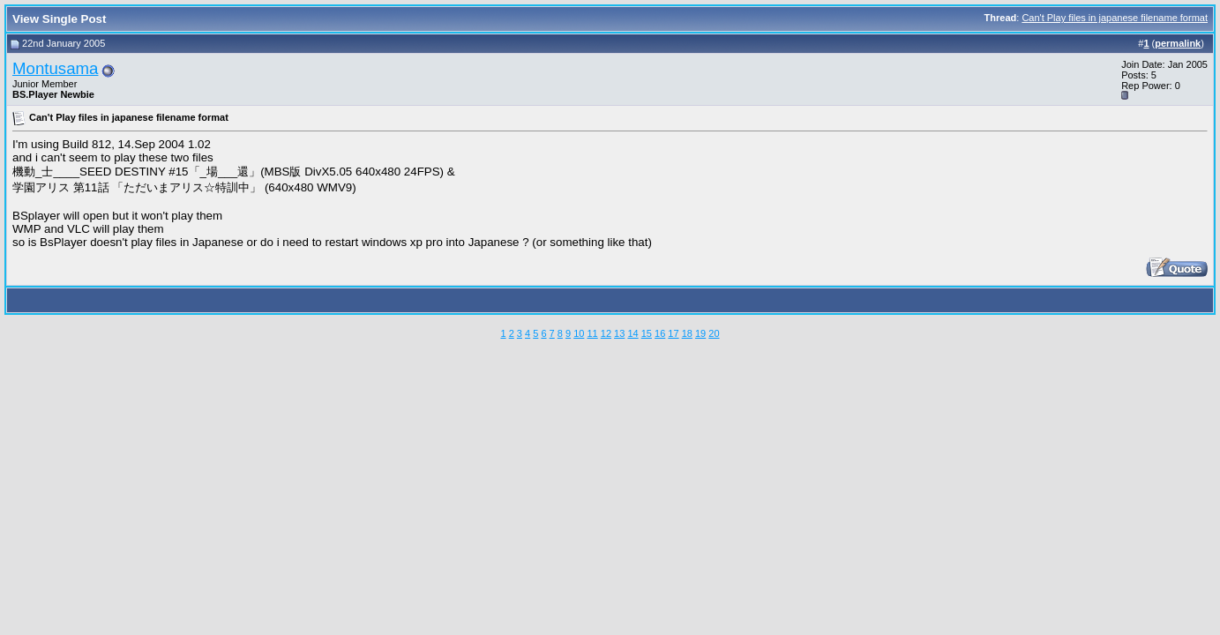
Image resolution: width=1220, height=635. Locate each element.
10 (578, 333)
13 (619, 333)
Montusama (55, 68)
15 (646, 333)
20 (713, 333)
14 (632, 333)
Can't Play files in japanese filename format (1115, 17)
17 (673, 333)
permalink (1178, 43)
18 (687, 333)
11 (592, 333)
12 (606, 333)
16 (660, 333)
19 (700, 333)
